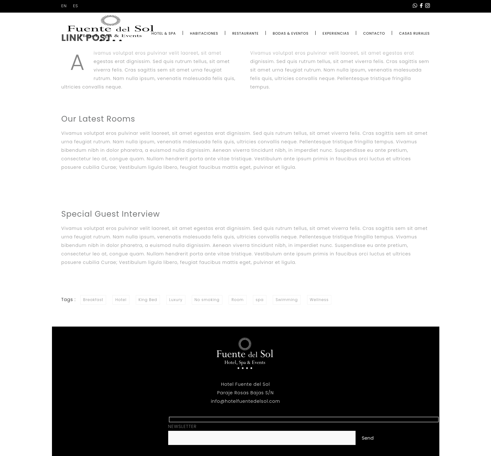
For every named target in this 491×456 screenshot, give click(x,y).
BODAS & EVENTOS (291, 33)
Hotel (120, 299)
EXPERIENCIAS (336, 33)
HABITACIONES (204, 33)
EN (64, 6)
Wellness (319, 299)
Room (237, 299)
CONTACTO (374, 33)
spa (260, 299)
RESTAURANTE (245, 33)
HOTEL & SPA (163, 33)
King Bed (148, 299)
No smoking (207, 299)
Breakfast (93, 299)
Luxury (176, 299)
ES (75, 6)
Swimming (287, 299)
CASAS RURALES (414, 33)
